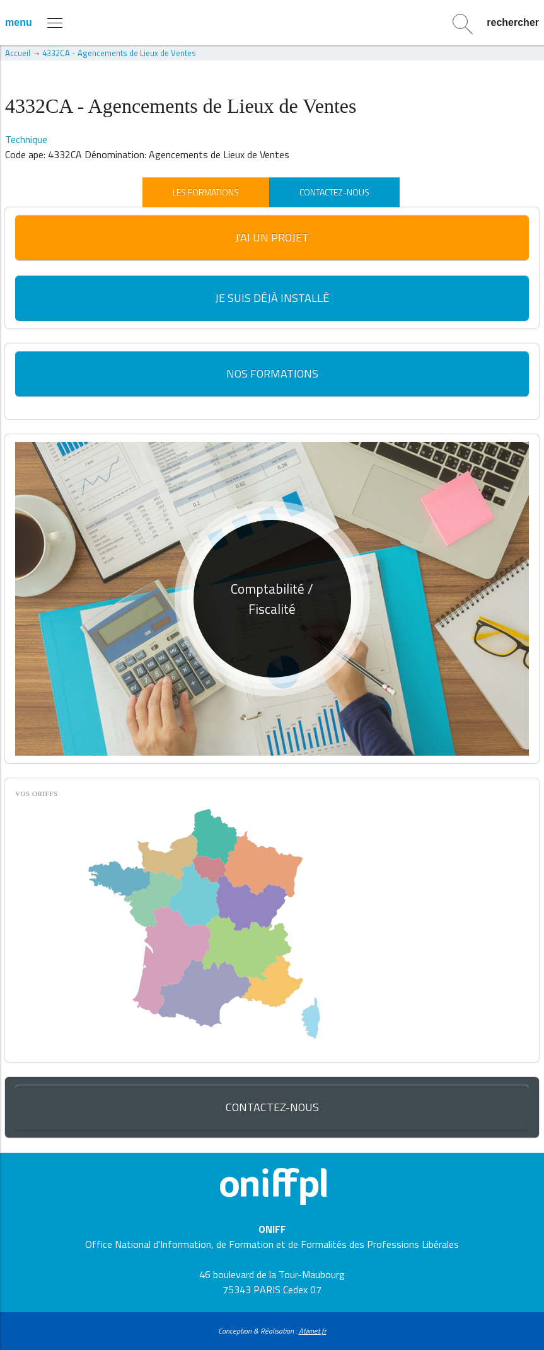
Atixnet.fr (313, 1331)
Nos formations (272, 373)
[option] (272, 598)
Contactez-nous (334, 192)
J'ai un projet (272, 237)
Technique (26, 139)
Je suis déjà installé (272, 297)
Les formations (206, 192)
